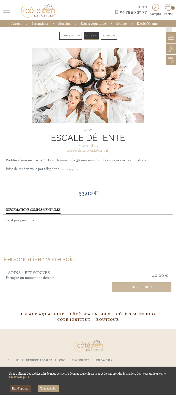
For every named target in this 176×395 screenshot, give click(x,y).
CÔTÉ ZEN (140, 7)
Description (142, 287)
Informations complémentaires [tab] (33, 209)
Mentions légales (39, 360)
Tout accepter (48, 388)
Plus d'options (20, 388)
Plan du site (80, 360)
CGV (62, 360)
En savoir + (104, 360)
